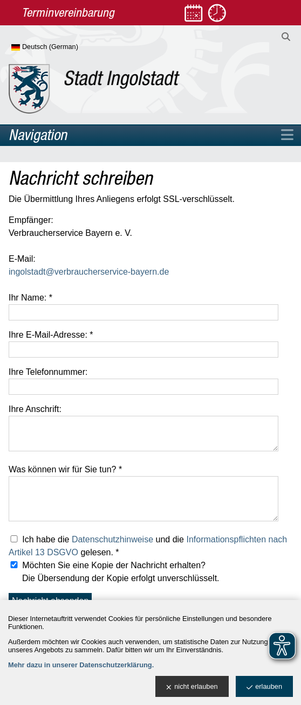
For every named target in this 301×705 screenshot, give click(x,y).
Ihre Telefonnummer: (48, 371)
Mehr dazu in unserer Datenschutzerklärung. (81, 665)
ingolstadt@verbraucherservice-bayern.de (89, 271)
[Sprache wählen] (62, 47)
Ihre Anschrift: (35, 409)
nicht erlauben (191, 687)
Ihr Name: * (30, 297)
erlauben (264, 687)
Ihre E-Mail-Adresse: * (51, 334)
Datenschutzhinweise (112, 539)
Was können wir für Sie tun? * (65, 469)
